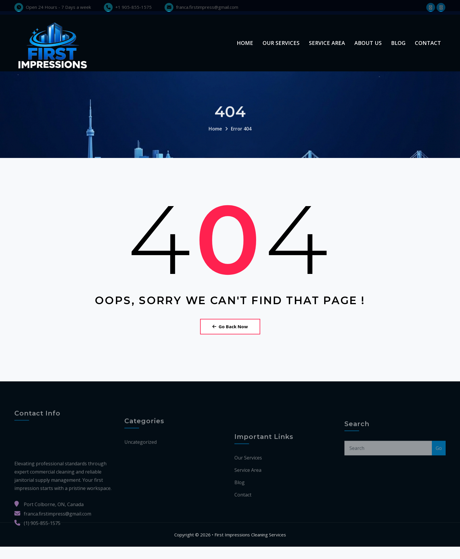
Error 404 (241, 153)
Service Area (327, 49)
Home (245, 49)
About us (368, 49)
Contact (428, 49)
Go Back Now (230, 339)
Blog (398, 49)
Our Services (281, 49)
